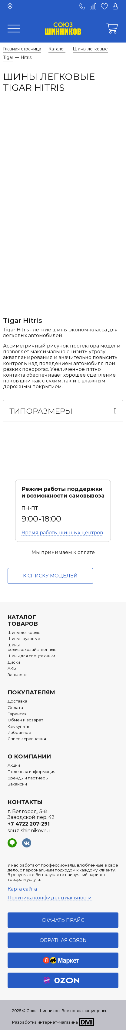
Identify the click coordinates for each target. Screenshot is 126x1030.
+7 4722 (29, 824)
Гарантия (17, 714)
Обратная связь (63, 940)
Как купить (18, 726)
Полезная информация (31, 771)
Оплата (15, 707)
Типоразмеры (40, 411)
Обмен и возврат (25, 720)
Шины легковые (24, 632)
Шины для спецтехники (31, 656)
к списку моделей (50, 576)
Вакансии (17, 784)
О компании (29, 756)
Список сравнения (27, 739)
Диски (14, 662)
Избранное (19, 732)
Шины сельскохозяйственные (32, 647)
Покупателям (31, 692)
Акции (14, 765)
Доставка (17, 701)
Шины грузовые (24, 638)
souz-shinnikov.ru (29, 830)
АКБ (12, 668)
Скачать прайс (63, 920)
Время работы (62, 533)
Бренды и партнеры (28, 778)
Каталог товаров (23, 620)
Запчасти (17, 674)
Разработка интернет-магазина (45, 1022)
